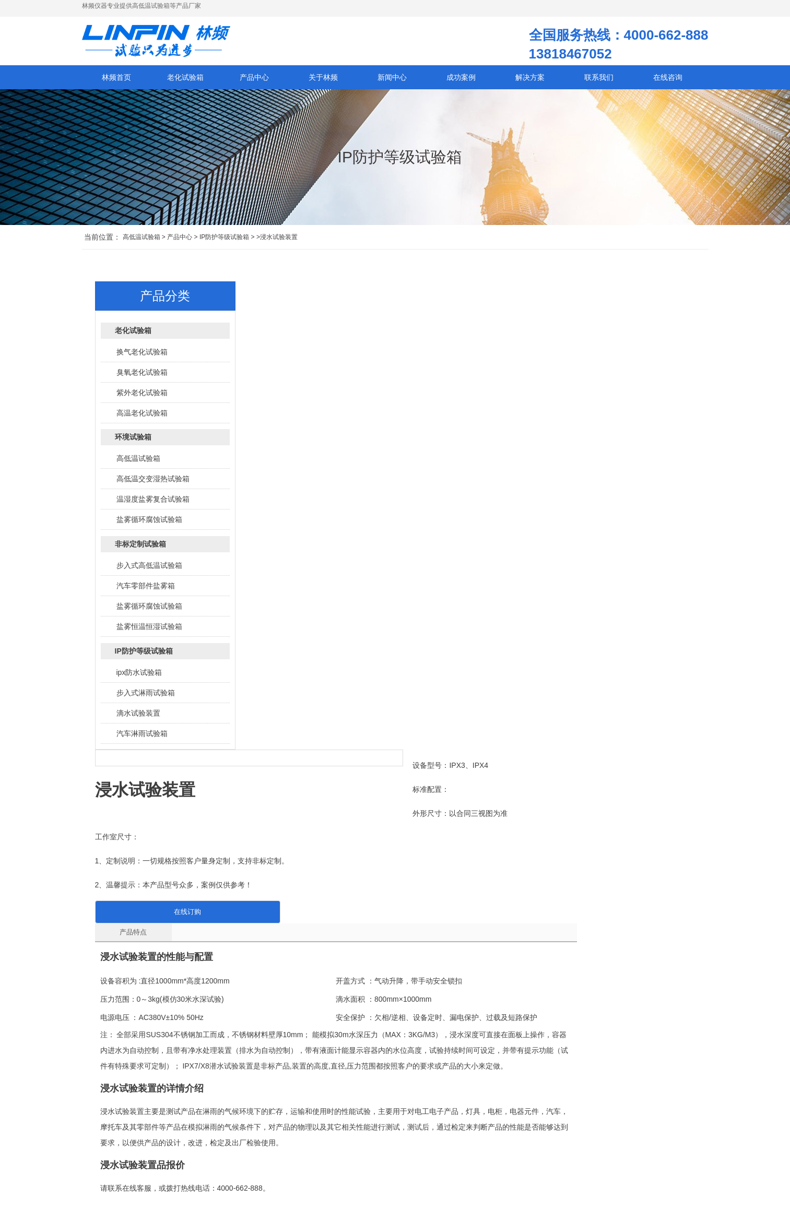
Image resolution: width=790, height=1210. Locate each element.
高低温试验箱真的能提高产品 (288, 1161)
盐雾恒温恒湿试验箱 (149, 631)
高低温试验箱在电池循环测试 (390, 1177)
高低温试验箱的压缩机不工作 (390, 1130)
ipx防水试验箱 (139, 677)
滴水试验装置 (138, 718)
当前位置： (102, 242)
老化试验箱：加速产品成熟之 (491, 1146)
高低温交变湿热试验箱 (153, 483)
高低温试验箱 (141, 241)
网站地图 (189, 1151)
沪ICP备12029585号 (138, 1151)
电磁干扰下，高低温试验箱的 (390, 1161)
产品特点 (283, 508)
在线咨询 (667, 82)
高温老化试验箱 (142, 417)
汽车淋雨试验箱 (142, 738)
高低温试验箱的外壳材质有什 (288, 1114)
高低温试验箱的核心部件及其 (288, 1177)
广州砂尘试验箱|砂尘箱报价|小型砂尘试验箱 (623, 838)
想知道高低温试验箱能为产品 (390, 1114)
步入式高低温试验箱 (149, 570)
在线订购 (333, 488)
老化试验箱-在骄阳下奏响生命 (492, 1130)
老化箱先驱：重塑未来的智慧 (491, 1177)
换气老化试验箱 (142, 356)
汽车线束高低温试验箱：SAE (390, 1146)
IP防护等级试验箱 (224, 241)
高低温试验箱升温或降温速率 (288, 1146)
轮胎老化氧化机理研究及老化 (491, 1161)
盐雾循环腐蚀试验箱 (149, 524)
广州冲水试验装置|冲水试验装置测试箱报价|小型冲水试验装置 (224, 838)
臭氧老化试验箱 (142, 377)
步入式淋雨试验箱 (145, 697)
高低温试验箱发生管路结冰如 (288, 1130)
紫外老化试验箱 (142, 397)
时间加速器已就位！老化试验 (491, 1114)
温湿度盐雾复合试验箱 (153, 504)
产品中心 (179, 241)
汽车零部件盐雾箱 (145, 590)
